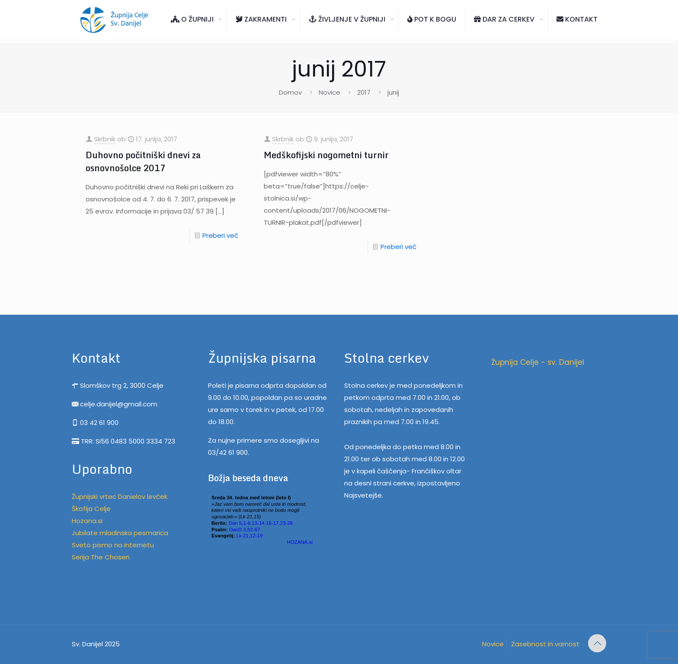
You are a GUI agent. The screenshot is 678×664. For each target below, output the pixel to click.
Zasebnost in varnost (545, 643)
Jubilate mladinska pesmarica (120, 532)
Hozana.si (87, 520)
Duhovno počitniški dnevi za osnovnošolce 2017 (143, 161)
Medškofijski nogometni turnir (326, 155)
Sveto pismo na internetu (113, 544)
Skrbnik (104, 139)
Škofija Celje (91, 508)
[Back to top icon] (597, 643)
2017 (364, 92)
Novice (329, 92)
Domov (290, 92)
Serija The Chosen (101, 557)
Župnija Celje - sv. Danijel (537, 362)
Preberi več (220, 235)
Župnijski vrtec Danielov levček (119, 496)
